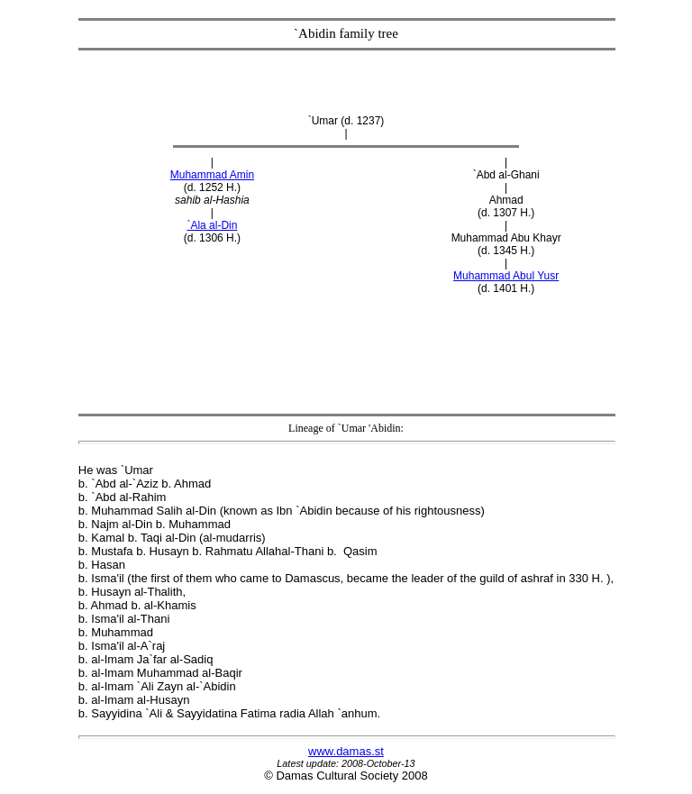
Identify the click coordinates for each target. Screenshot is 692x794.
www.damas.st (346, 751)
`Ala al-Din (212, 225)
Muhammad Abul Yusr (506, 275)
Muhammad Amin (212, 175)
